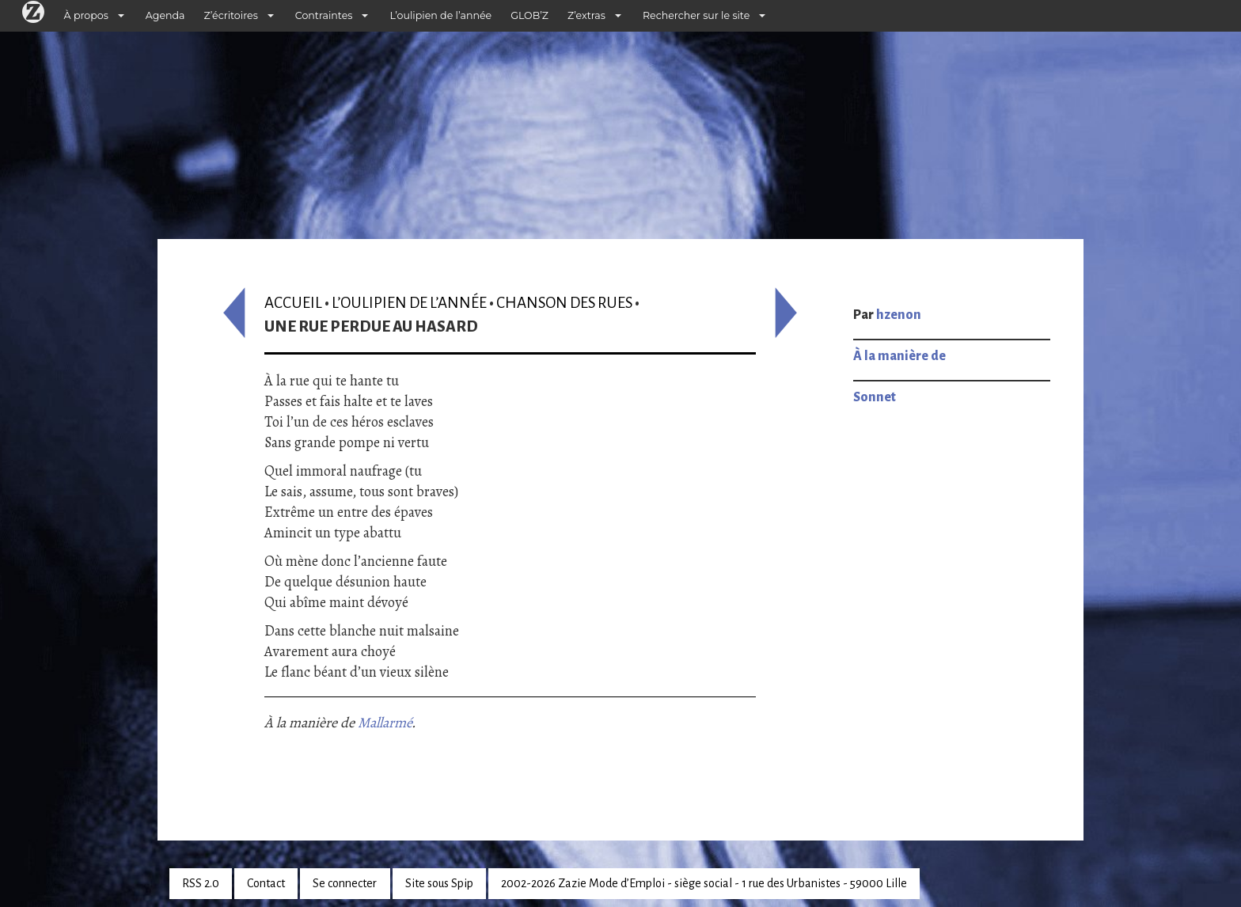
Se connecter (345, 883)
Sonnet (874, 397)
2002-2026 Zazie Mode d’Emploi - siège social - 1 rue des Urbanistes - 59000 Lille (704, 883)
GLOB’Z (529, 15)
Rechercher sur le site (696, 15)
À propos (86, 15)
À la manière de (899, 356)
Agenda (165, 15)
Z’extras (586, 15)
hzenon (898, 315)
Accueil (293, 302)
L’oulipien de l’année (440, 15)
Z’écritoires (231, 15)
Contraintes (324, 15)
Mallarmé (385, 722)
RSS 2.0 (200, 883)
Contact (266, 883)
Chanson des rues (564, 302)
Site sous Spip (439, 883)
